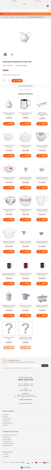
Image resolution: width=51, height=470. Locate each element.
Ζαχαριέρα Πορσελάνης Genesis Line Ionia (9, 242)
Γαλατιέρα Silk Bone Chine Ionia (8, 146)
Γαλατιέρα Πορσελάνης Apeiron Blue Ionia (25, 242)
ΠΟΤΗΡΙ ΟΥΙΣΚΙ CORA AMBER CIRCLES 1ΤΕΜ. (25, 338)
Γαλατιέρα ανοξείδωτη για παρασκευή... (25, 113)
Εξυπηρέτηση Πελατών (7, 441)
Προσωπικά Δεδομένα (7, 418)
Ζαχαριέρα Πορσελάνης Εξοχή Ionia (25, 210)
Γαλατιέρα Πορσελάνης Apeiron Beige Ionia (25, 178)
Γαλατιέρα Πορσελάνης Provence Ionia (42, 146)
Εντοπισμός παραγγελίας (25, 403)
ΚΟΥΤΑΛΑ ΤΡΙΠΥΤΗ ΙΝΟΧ (8, 338)
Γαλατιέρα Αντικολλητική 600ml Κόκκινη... (25, 274)
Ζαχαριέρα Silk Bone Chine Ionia (25, 146)
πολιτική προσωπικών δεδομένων (25, 368)
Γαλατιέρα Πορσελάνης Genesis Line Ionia (42, 210)
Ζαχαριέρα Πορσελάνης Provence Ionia (9, 178)
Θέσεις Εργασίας (6, 420)
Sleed (23, 462)
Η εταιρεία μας (5, 414)
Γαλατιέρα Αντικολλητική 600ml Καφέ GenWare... (9, 274)
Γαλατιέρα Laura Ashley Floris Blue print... (25, 306)
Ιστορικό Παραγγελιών (7, 445)
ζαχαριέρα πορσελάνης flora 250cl (9, 113)
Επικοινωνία (5, 425)
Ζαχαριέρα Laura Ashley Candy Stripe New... (9, 306)
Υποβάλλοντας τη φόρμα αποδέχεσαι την (17, 368)
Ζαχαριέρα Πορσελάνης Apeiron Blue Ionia (42, 242)
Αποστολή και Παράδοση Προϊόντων (10, 435)
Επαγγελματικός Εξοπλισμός (8, 443)
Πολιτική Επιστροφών (7, 439)
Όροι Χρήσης (5, 416)
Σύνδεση (14, 1)
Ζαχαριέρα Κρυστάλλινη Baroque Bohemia (42, 306)
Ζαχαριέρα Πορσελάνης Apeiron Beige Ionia (42, 178)
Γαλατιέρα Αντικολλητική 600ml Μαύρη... (42, 274)
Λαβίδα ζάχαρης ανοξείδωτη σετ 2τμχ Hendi (42, 114)
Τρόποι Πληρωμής (6, 437)
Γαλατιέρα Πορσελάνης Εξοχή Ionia (9, 210)
